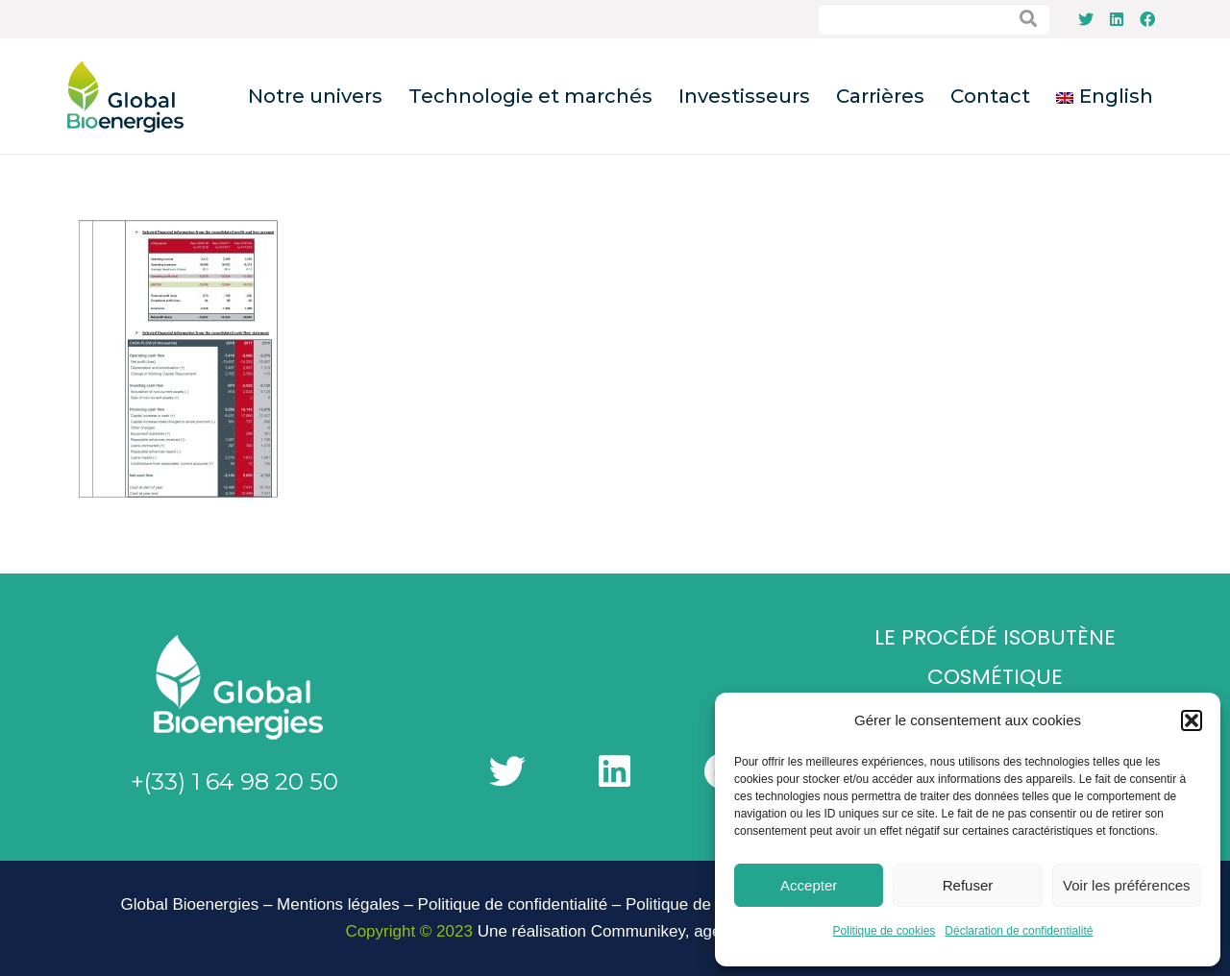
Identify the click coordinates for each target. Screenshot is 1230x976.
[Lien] (125, 97)
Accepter (808, 885)
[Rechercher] (1028, 19)
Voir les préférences (1127, 885)
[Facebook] (1147, 19)
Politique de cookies (884, 931)
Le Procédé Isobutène (995, 637)
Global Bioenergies (190, 904)
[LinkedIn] (1116, 19)
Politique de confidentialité (513, 904)
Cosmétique (995, 677)
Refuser (968, 885)
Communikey (638, 931)
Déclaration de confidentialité (1019, 931)
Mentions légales (338, 904)
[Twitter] (1085, 19)
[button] (1191, 720)
